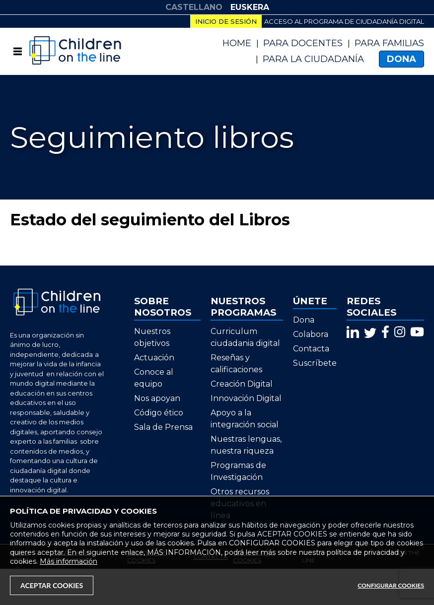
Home (236, 43)
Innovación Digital (246, 398)
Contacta (311, 348)
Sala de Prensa (163, 427)
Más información (68, 561)
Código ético (158, 412)
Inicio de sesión (226, 21)
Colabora (310, 334)
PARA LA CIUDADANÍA (313, 59)
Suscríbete (315, 363)
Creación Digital (242, 384)
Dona (401, 59)
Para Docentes (303, 43)
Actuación (154, 357)
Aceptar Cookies (51, 585)
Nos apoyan (157, 398)
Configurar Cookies (391, 585)
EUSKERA (249, 7)
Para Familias (389, 43)
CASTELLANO (193, 7)
